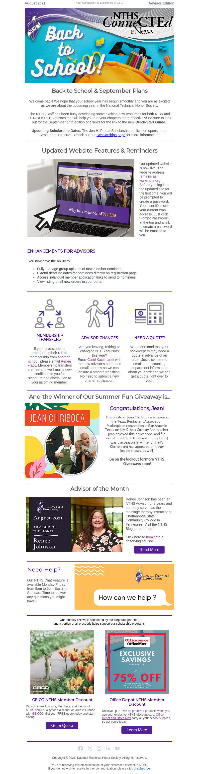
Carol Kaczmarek (100, 360)
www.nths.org (149, 181)
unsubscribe (142, 768)
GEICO (37, 713)
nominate (153, 537)
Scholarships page (111, 135)
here (159, 360)
